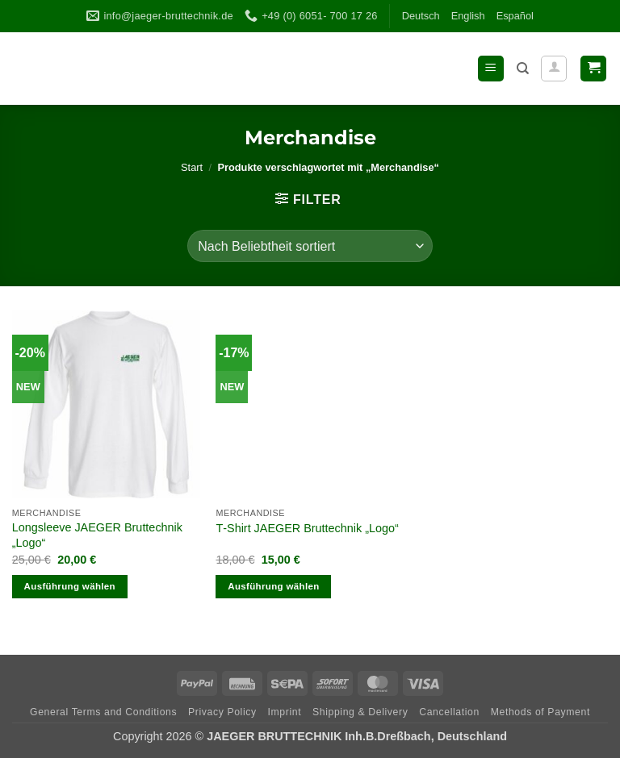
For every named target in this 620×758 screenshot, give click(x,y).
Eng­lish (468, 16)
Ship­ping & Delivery (360, 712)
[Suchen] (523, 68)
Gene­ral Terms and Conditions (103, 712)
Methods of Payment (540, 712)
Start (192, 167)
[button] (491, 69)
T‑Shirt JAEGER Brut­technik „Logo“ (307, 528)
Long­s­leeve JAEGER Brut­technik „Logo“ (97, 535)
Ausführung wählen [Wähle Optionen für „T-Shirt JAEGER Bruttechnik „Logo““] (273, 586)
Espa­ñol (515, 16)
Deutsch (421, 16)
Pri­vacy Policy (222, 712)
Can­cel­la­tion (449, 712)
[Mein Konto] (554, 68)
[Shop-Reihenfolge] (309, 246)
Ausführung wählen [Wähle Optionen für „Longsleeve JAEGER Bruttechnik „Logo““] (69, 586)
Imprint (285, 712)
